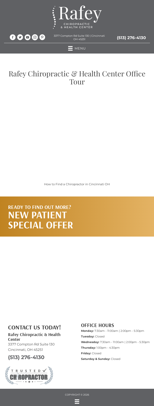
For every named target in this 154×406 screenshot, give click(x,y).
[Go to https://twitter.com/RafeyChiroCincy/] (20, 38)
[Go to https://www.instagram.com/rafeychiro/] (35, 38)
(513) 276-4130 (131, 37)
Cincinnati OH (99, 184)
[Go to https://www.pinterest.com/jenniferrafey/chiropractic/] (42, 38)
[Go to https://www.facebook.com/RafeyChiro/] (13, 38)
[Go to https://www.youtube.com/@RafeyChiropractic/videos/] (27, 38)
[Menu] (77, 401)
